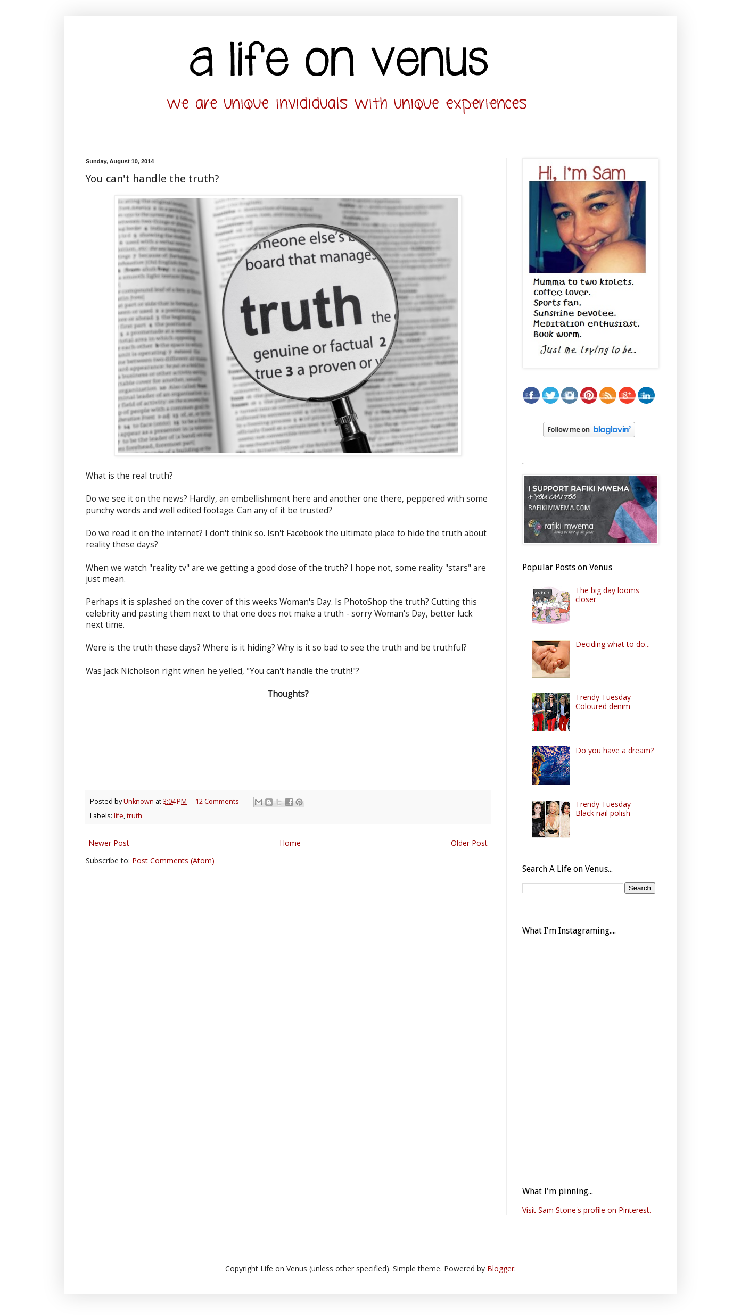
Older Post (469, 843)
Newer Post (108, 843)
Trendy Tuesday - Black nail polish (605, 808)
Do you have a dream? (614, 750)
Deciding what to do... (612, 644)
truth (134, 815)
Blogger (500, 1268)
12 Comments (217, 801)
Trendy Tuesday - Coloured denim (605, 701)
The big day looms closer (607, 594)
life (119, 815)
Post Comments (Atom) (173, 860)
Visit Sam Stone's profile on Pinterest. (586, 1210)
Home (290, 843)
